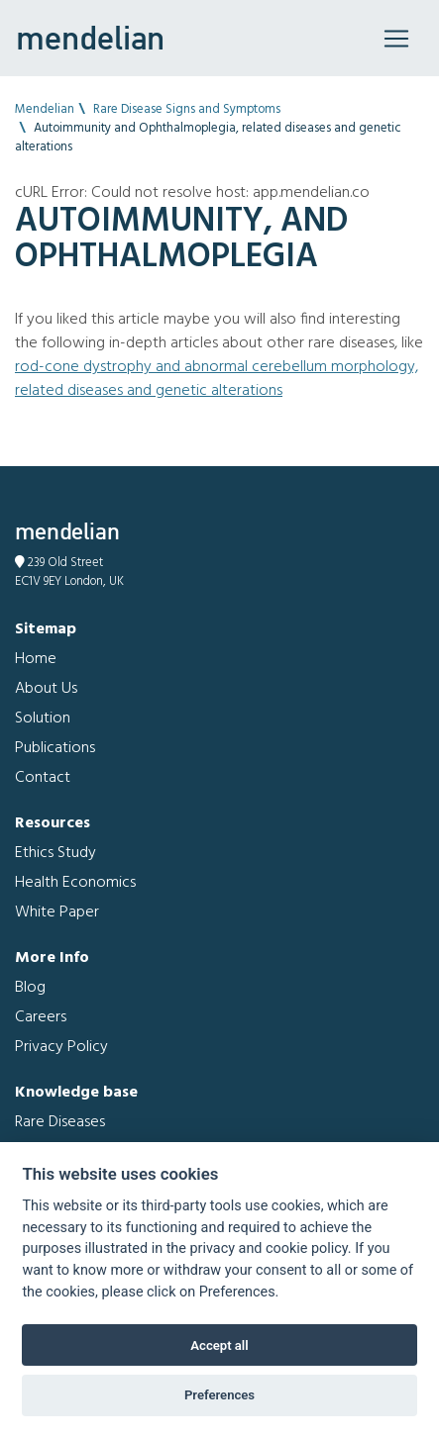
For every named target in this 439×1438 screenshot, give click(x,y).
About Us (46, 689)
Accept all (219, 1345)
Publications (55, 748)
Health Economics (75, 883)
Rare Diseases (60, 1122)
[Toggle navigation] (396, 38)
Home (35, 659)
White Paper (57, 912)
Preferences (219, 1395)
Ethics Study (55, 853)
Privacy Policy (61, 1047)
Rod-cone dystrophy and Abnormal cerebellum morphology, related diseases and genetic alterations (216, 379)
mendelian (90, 37)
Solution (42, 718)
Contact (42, 778)
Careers (40, 1017)
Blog (30, 988)
